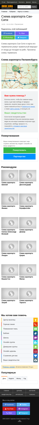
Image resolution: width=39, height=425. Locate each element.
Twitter (23, 405)
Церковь (19, 390)
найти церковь (15, 109)
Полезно (32, 394)
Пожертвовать (19, 150)
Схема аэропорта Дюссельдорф (26, 184)
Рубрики (12, 11)
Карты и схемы (23, 11)
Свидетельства (6, 394)
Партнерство (19, 156)
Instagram (23, 409)
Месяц (18, 378)
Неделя (11, 378)
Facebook (8, 33)
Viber (22, 33)
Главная (4, 11)
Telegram (21, 37)
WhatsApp (8, 37)
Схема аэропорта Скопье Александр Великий (9, 232)
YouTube (9, 409)
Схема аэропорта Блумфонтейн (26, 207)
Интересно (19, 394)
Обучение (32, 390)
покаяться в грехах (28, 106)
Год (25, 378)
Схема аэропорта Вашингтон (8, 278)
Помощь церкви (9, 367)
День (4, 378)
